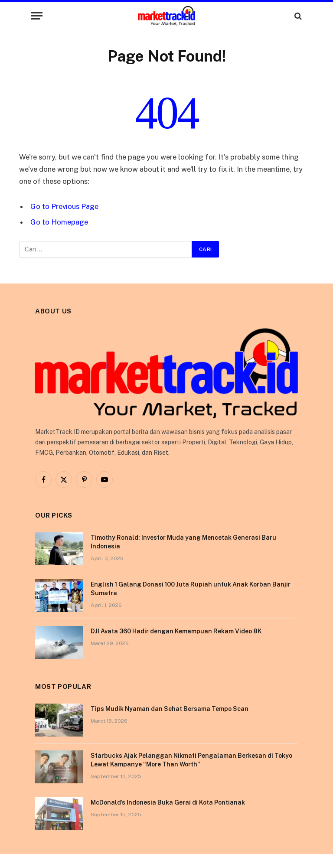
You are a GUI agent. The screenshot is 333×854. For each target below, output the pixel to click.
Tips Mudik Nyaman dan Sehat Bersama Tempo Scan (169, 708)
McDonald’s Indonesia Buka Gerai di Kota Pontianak (168, 802)
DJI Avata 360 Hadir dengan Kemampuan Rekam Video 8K (176, 631)
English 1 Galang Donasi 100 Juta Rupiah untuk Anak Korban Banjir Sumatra (191, 588)
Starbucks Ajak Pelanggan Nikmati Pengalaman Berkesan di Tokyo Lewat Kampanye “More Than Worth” (191, 760)
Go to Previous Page (64, 206)
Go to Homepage (59, 222)
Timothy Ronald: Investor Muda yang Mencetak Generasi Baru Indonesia (183, 542)
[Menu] (36, 16)
